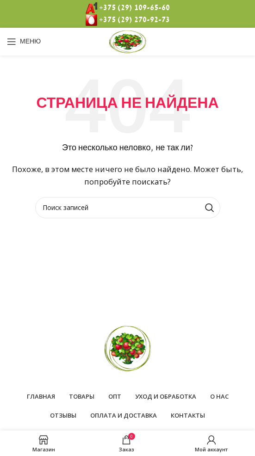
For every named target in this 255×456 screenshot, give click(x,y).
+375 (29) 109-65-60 (134, 8)
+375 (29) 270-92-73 (134, 20)
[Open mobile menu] (23, 41)
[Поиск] (127, 207)
